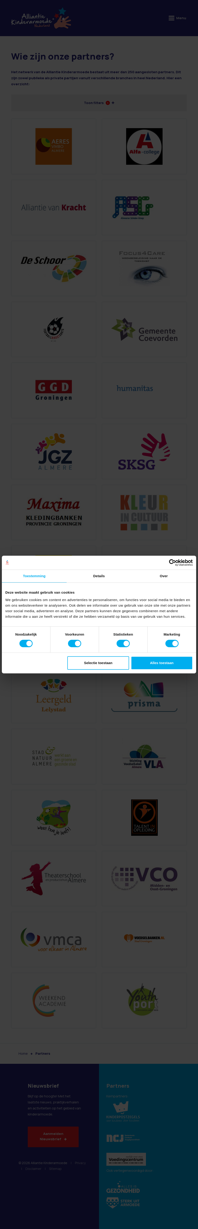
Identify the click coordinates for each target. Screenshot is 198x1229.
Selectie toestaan (98, 663)
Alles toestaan (161, 663)
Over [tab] (164, 576)
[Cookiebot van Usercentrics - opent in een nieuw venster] (172, 562)
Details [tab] (99, 576)
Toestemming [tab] (34, 576)
